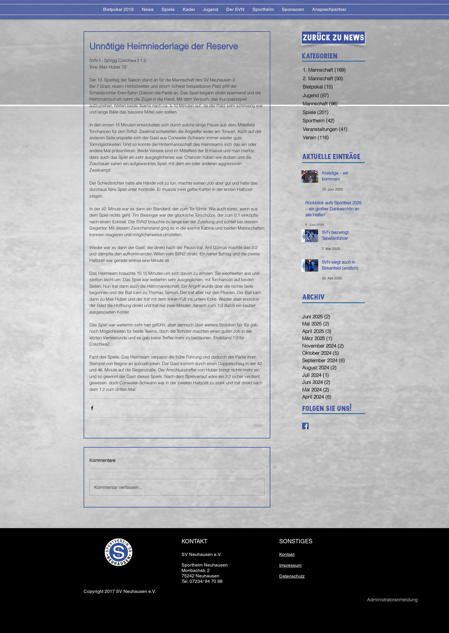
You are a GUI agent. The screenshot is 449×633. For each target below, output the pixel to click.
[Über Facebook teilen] (92, 408)
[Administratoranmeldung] (392, 600)
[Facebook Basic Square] (305, 426)
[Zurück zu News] (333, 38)
